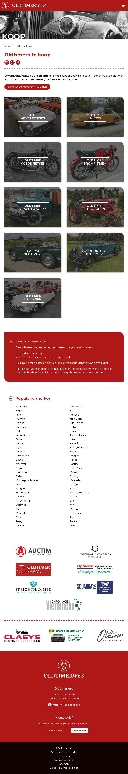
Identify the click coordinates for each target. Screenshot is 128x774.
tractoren (72, 79)
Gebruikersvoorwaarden (64, 752)
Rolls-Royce (76, 467)
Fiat (18, 431)
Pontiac (74, 463)
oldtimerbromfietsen (95, 162)
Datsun (20, 525)
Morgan (20, 488)
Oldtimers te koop (25, 46)
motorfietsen (20, 79)
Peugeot (75, 455)
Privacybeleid (64, 756)
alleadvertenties (33, 116)
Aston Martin (23, 500)
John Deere (76, 418)
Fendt (19, 484)
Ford (18, 414)
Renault (74, 443)
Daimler (20, 496)
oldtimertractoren (95, 207)
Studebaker (22, 492)
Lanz (72, 525)
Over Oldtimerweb (64, 694)
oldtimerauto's (95, 116)
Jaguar (19, 410)
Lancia (73, 431)
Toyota (19, 447)
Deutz (19, 459)
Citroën (20, 422)
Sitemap (64, 764)
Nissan (19, 467)
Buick (73, 451)
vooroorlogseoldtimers (95, 252)
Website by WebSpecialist (64, 768)
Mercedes (21, 406)
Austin (73, 496)
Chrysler (20, 451)
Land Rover (22, 472)
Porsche (74, 414)
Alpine (73, 517)
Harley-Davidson (79, 447)
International (23, 435)
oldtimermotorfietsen (33, 162)
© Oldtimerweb (64, 748)
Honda (74, 459)
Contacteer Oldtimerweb (64, 698)
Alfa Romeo (76, 422)
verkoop (102, 75)
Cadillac (20, 443)
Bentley (74, 476)
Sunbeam (75, 513)
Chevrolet (21, 426)
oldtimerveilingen (33, 297)
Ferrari (19, 439)
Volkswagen (76, 406)
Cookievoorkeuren (64, 760)
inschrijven (80, 730)
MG (72, 410)
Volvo (73, 439)
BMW (73, 426)
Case (18, 508)
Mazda (74, 508)
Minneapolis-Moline (27, 480)
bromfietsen (37, 79)
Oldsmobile (22, 504)
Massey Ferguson (79, 492)
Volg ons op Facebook (66, 704)
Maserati (21, 463)
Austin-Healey (78, 435)
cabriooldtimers (33, 252)
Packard (74, 521)
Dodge (74, 484)
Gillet (73, 500)
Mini (72, 504)
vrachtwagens (53, 79)
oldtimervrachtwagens (33, 207)
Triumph (20, 418)
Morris (73, 472)
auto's (8, 79)
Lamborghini (23, 455)
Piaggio (20, 521)
